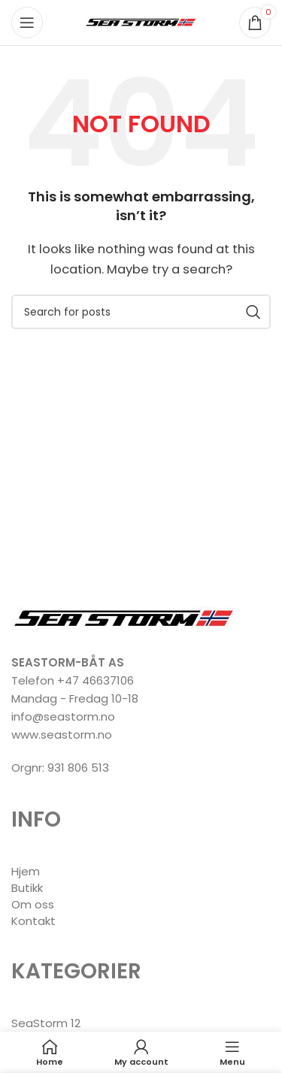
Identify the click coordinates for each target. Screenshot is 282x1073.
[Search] (141, 312)
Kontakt (33, 921)
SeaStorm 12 (45, 1023)
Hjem (25, 871)
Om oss (32, 904)
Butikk (27, 888)
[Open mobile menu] (27, 23)
